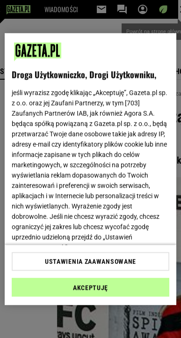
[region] (91, 169)
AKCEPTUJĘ (90, 288)
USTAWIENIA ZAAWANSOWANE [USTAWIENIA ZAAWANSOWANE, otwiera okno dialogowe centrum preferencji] (90, 261)
